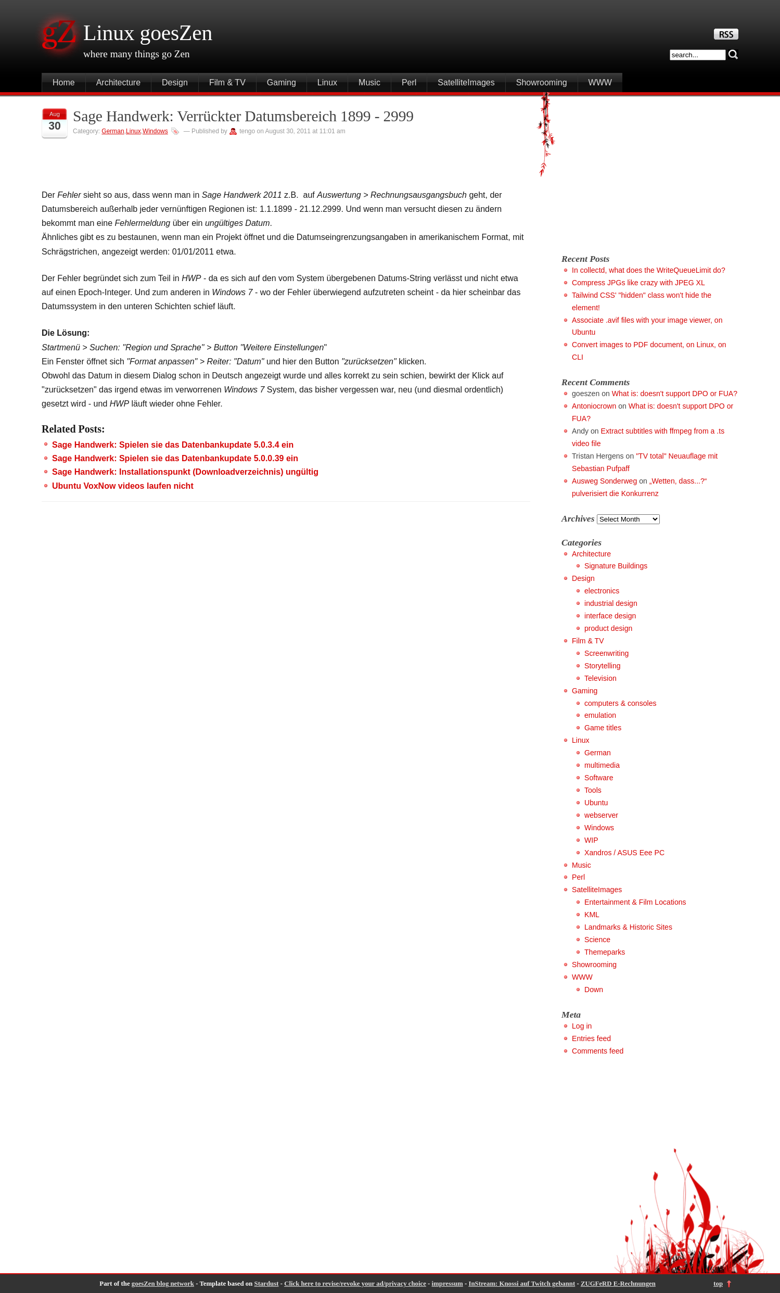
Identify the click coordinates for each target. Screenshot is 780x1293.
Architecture (118, 82)
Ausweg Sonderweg (604, 481)
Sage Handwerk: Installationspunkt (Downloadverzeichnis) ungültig (185, 471)
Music (369, 82)
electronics (601, 591)
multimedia (602, 765)
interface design (610, 616)
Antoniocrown (594, 406)
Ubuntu (596, 802)
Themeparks (604, 952)
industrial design (610, 603)
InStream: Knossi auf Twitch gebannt (521, 1283)
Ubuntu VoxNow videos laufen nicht (123, 485)
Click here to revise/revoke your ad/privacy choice (355, 1283)
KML (591, 914)
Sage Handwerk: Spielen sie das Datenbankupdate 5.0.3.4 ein (172, 444)
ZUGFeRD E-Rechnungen (618, 1283)
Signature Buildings (615, 566)
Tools (593, 790)
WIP (591, 840)
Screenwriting (606, 653)
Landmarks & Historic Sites (628, 927)
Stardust (266, 1283)
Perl (409, 82)
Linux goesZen (147, 33)
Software (598, 778)
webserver (601, 815)
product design (608, 628)
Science (597, 939)
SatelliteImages (466, 82)
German (112, 131)
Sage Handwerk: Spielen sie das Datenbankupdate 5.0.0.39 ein (175, 458)
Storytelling (602, 666)
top (718, 1283)
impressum (447, 1283)
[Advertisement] (648, 170)
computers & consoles (620, 703)
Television (600, 678)
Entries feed (591, 1038)
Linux (327, 82)
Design (175, 82)
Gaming (281, 82)
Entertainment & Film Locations (635, 902)
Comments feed (597, 1051)
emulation (600, 715)
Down (593, 989)
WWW (600, 82)
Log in (582, 1026)
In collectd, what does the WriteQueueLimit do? (648, 270)
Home (64, 82)
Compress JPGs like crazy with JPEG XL (638, 282)
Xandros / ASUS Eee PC (624, 852)
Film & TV (227, 82)
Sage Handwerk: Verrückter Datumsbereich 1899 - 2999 (243, 116)
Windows (155, 131)
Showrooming (541, 82)
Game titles (602, 728)
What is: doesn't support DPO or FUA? (674, 393)
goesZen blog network (163, 1283)
